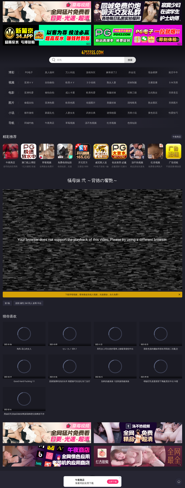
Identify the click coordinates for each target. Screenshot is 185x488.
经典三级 (132, 92)
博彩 (11, 72)
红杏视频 (111, 122)
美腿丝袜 (111, 102)
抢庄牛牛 (173, 72)
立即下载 (113, 481)
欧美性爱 (90, 92)
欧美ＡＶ (70, 82)
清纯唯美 (132, 102)
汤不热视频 (91, 122)
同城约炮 (29, 122)
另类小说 (132, 112)
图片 (11, 103)
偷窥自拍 (29, 102)
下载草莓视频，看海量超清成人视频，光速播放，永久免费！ (123, 294)
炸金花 (132, 72)
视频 (11, 82)
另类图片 (173, 102)
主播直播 (152, 82)
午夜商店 (49, 122)
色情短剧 (132, 122)
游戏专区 (90, 72)
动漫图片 (90, 102)
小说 (11, 113)
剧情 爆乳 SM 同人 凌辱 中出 (28, 303)
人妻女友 (70, 112)
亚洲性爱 (29, 92)
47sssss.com (92, 52)
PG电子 (29, 72)
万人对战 (70, 72)
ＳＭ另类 (173, 82)
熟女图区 (152, 102)
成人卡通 (70, 92)
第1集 (7, 303)
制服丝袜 (111, 92)
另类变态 (173, 92)
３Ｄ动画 (90, 82)
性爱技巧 (173, 112)
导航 (11, 123)
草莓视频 (70, 122)
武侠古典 (90, 112)
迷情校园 (111, 112)
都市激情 (29, 112)
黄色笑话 (152, 112)
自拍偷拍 (49, 82)
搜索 (130, 60)
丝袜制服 (132, 82)
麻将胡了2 (111, 72)
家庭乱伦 (49, 112)
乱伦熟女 (152, 92)
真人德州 (49, 72)
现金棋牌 (152, 72)
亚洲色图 (49, 102)
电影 (11, 92)
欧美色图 (70, 102)
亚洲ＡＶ (29, 82)
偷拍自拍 (49, 92)
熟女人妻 (111, 82)
